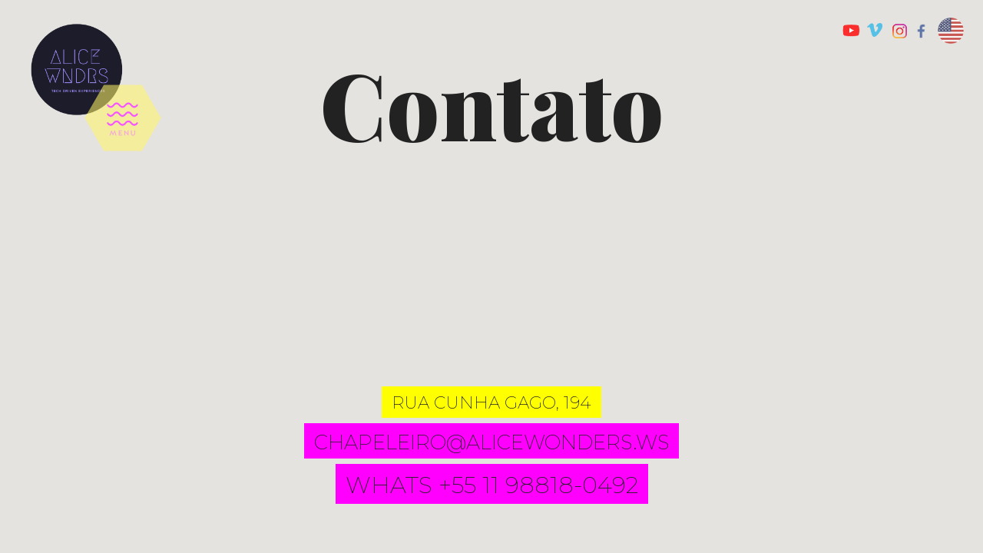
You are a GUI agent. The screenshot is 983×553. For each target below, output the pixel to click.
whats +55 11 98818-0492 (492, 485)
